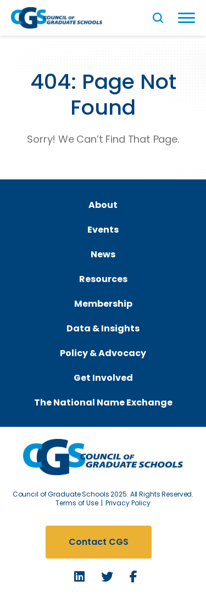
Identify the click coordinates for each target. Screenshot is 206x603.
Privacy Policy (128, 502)
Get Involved (103, 377)
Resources (103, 279)
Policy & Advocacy (103, 353)
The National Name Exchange (103, 402)
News (103, 254)
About (103, 205)
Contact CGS (99, 542)
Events (103, 229)
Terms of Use (76, 502)
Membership (103, 303)
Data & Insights (103, 328)
